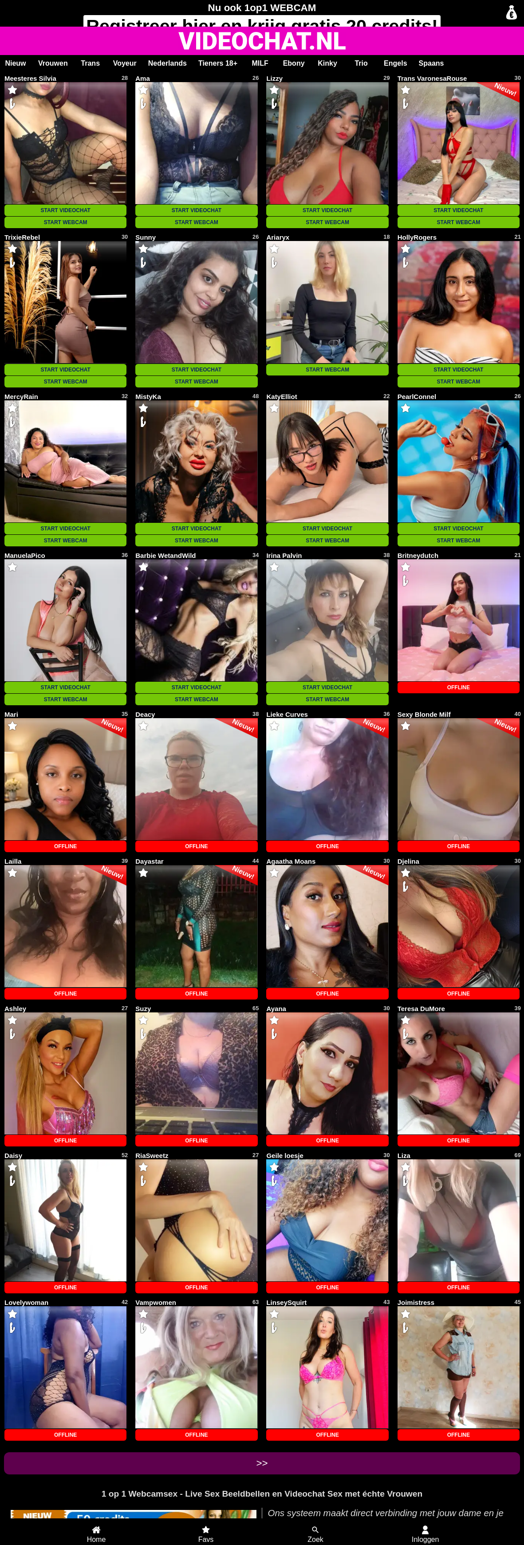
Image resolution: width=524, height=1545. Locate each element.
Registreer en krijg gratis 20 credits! (261, 26)
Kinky (327, 63)
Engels (395, 63)
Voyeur (125, 63)
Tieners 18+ (217, 63)
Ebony (294, 63)
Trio (361, 63)
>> (262, 1463)
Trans (90, 63)
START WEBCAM (65, 222)
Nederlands (167, 63)
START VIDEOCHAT (66, 210)
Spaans (431, 63)
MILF (260, 63)
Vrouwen (53, 63)
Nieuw (15, 63)
